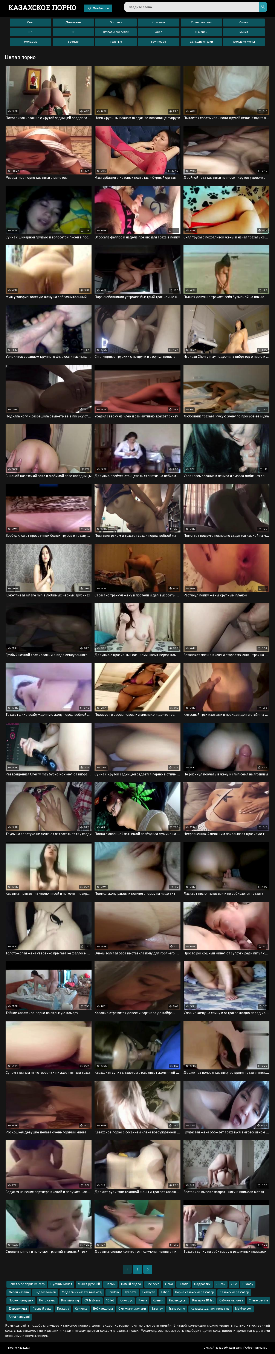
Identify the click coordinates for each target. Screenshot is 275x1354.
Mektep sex (243, 1309)
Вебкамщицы (103, 1309)
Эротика (116, 22)
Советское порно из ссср (27, 1284)
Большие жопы (244, 42)
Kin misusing (70, 1301)
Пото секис (47, 1301)
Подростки (202, 1284)
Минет (244, 32)
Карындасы (177, 1301)
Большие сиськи (201, 42)
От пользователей (116, 32)
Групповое (158, 42)
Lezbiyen (148, 1292)
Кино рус (126, 1301)
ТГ (73, 32)
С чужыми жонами (132, 1309)
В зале (183, 1284)
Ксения (158, 1301)
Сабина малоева (231, 1301)
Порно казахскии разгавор (194, 1292)
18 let (110, 1301)
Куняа (142, 1301)
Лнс (234, 1284)
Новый (110, 1284)
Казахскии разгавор (234, 1292)
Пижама (63, 1309)
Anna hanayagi (19, 1317)
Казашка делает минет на (210, 1309)
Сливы (244, 22)
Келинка (81, 1309)
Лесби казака (19, 1292)
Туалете (130, 1292)
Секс (30, 22)
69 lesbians (92, 1301)
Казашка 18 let (203, 1301)
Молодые (30, 42)
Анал (158, 32)
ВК (30, 32)
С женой (201, 32)
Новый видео (131, 1284)
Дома (169, 1284)
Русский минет (61, 1284)
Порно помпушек (21, 1301)
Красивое (158, 22)
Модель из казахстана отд (82, 1292)
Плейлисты (98, 8)
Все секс (153, 1284)
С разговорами (201, 22)
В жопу (247, 1284)
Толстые (116, 42)
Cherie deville (258, 1301)
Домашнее (73, 22)
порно (42, 7)
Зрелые (73, 42)
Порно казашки (19, 1348)
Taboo (165, 1292)
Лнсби (220, 1284)
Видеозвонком (45, 1292)
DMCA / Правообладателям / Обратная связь (235, 1348)
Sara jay (157, 1309)
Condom (113, 1292)
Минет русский (89, 1284)
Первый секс (41, 1309)
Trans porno (176, 1309)
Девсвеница (18, 1309)
